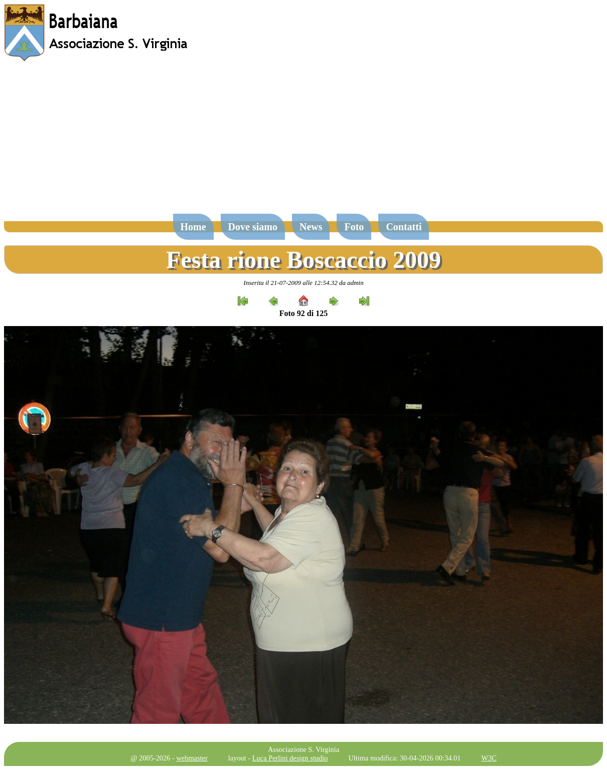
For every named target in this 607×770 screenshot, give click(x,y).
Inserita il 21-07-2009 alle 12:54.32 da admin (303, 282)
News (311, 226)
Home (193, 226)
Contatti (403, 226)
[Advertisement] (303, 142)
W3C (488, 758)
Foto (354, 226)
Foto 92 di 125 (303, 313)
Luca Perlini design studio (290, 758)
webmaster (191, 758)
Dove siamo (252, 226)
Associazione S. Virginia (303, 749)
